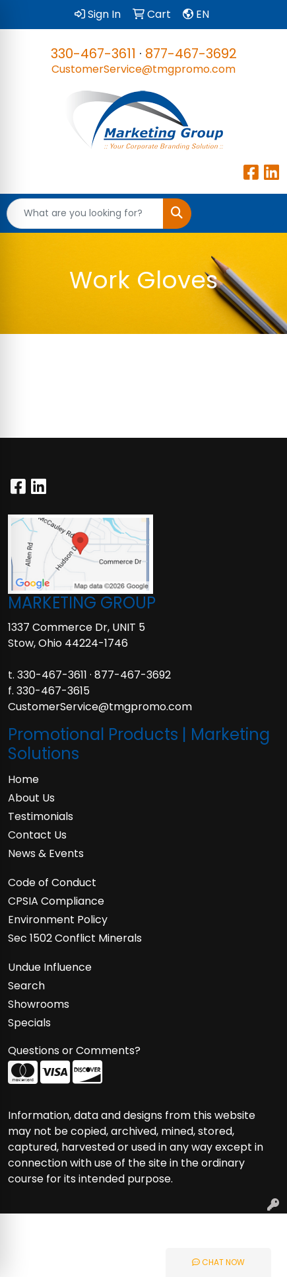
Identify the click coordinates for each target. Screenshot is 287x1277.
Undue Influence (50, 967)
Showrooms (38, 1004)
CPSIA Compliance (56, 901)
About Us (31, 797)
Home (23, 779)
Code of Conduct (52, 882)
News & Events (46, 853)
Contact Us (37, 835)
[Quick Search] (85, 213)
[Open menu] (260, 213)
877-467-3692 (191, 53)
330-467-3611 (93, 53)
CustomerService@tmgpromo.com (143, 69)
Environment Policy (58, 919)
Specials (29, 1022)
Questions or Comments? (74, 1050)
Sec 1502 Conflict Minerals (75, 938)
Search (26, 985)
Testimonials (40, 816)
